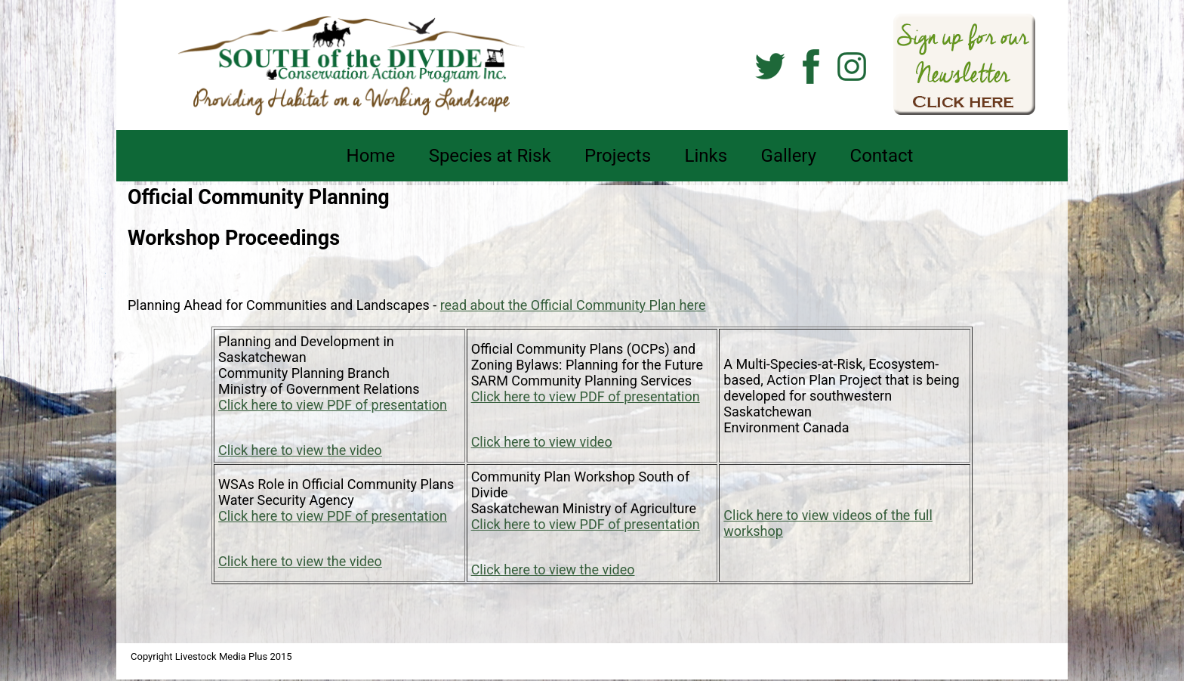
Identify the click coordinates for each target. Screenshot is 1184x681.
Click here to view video (541, 442)
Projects (617, 155)
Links (706, 155)
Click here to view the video (300, 450)
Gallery (789, 155)
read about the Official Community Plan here (573, 305)
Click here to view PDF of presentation (332, 405)
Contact (882, 155)
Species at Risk (490, 155)
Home (371, 155)
